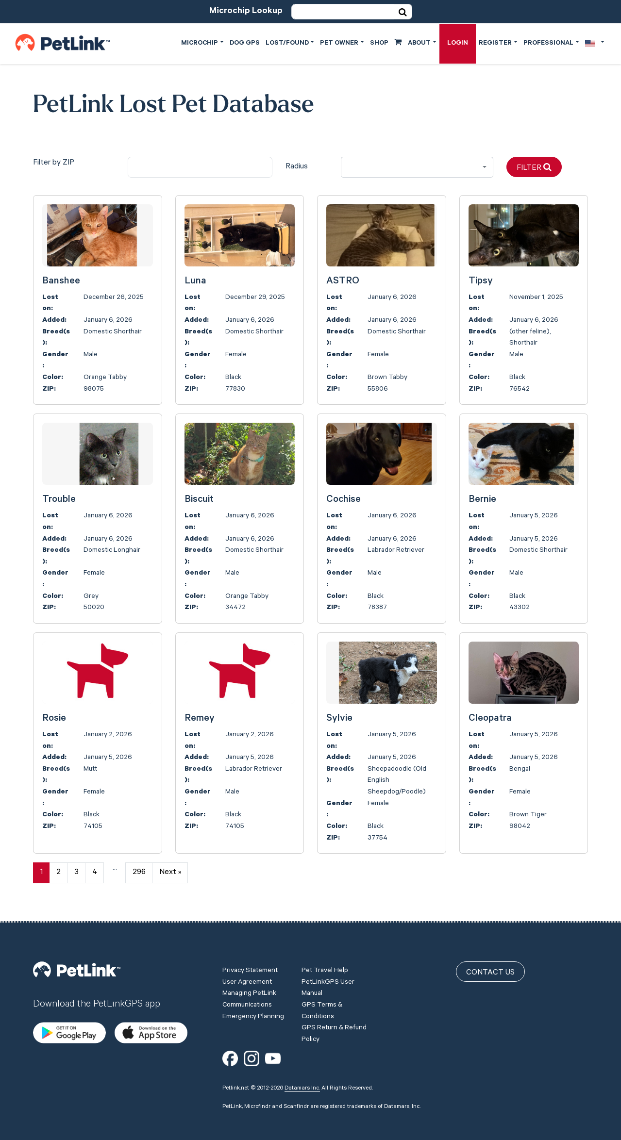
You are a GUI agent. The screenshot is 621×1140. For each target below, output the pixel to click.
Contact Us (490, 973)
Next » (170, 872)
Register (495, 43)
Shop (386, 42)
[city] (200, 167)
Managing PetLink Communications (249, 999)
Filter (534, 168)
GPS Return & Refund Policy (334, 1034)
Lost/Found (287, 43)
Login (457, 43)
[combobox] (417, 167)
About (419, 43)
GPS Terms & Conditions (322, 1011)
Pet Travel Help (325, 971)
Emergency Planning (253, 1017)
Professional (548, 43)
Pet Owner (339, 43)
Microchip (199, 43)
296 (139, 872)
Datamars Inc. (302, 1088)
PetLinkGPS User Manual (328, 988)
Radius (296, 167)
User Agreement (247, 983)
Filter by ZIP (53, 163)
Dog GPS (245, 43)
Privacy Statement (250, 971)
